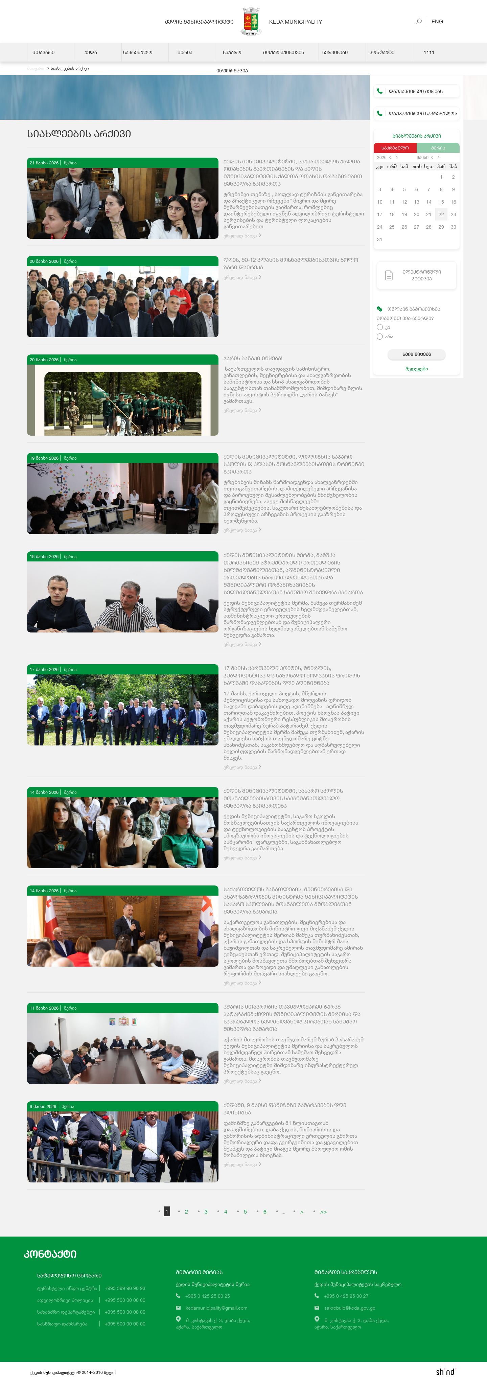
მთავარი (35, 68)
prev (390, 157)
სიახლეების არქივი (68, 68)
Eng (434, 21)
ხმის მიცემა (416, 354)
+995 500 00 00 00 (125, 1300)
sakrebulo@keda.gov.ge (349, 1308)
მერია (438, 148)
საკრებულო (395, 148)
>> (323, 1211)
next (396, 157)
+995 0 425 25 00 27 (346, 1296)
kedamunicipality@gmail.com (217, 1308)
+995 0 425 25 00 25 (207, 1296)
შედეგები (416, 368)
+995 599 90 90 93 (125, 1288)
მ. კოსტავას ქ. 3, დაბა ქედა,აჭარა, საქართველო (213, 1323)
